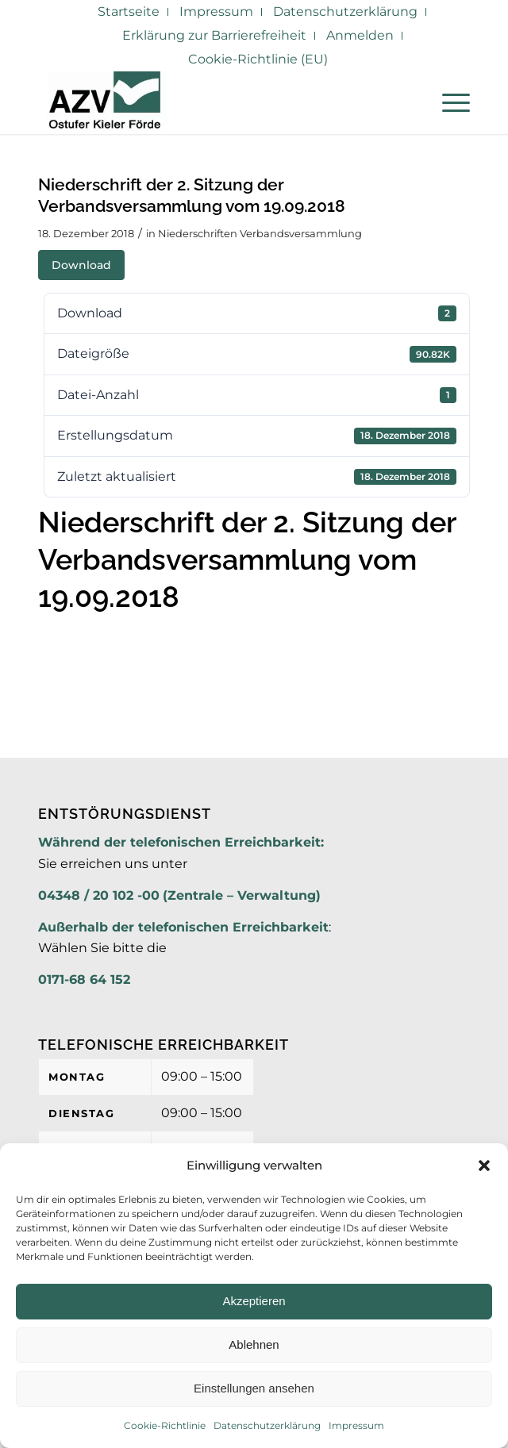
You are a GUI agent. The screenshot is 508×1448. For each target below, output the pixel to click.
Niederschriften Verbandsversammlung (260, 233)
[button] (484, 1165)
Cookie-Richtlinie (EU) (258, 59)
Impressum (356, 1425)
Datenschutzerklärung (267, 1425)
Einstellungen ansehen (254, 1388)
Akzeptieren (253, 1301)
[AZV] (210, 102)
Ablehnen (254, 1344)
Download (81, 265)
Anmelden (360, 35)
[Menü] (448, 102)
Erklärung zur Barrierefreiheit (214, 35)
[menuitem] (129, 12)
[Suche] (410, 102)
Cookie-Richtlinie (165, 1425)
